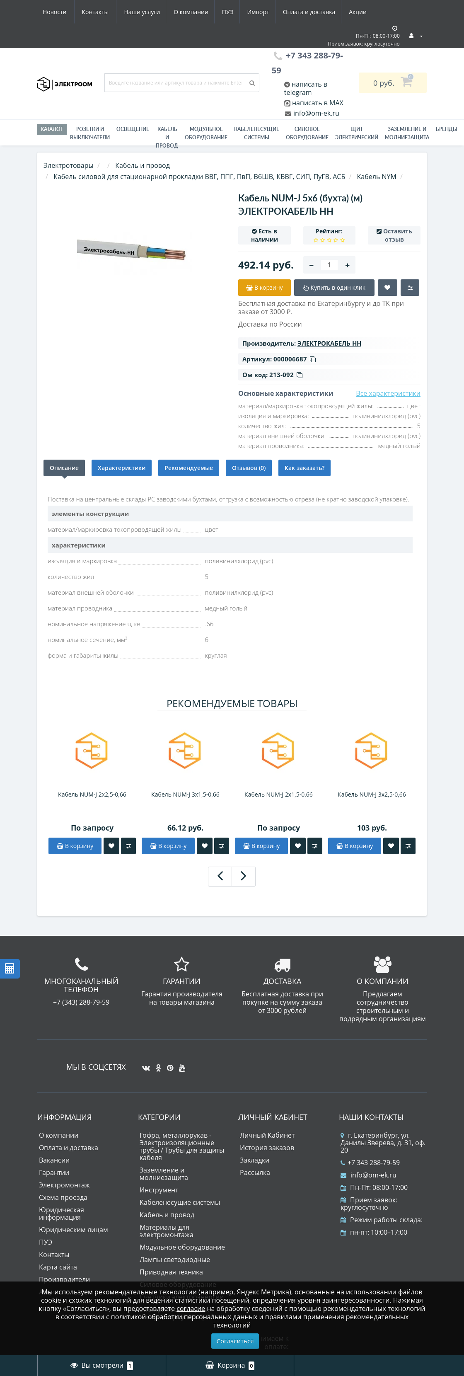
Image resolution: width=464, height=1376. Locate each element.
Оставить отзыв (397, 235)
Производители (64, 1279)
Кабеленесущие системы (256, 133)
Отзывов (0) (249, 468)
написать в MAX (317, 102)
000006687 (294, 359)
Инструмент (159, 1189)
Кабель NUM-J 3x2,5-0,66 (372, 794)
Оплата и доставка (234, 12)
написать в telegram (305, 88)
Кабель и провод (167, 137)
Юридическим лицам (73, 1229)
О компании (111, 12)
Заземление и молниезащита (164, 1173)
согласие (190, 1308)
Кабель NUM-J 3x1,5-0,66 (185, 794)
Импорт (182, 12)
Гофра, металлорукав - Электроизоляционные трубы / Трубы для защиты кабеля (182, 1146)
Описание (64, 468)
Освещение (132, 129)
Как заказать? (304, 468)
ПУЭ (150, 12)
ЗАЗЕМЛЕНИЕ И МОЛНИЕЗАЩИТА (407, 133)
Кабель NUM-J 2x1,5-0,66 (278, 794)
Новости (321, 12)
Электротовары (69, 165)
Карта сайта (58, 1267)
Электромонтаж (64, 1184)
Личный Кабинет (267, 1135)
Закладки (254, 1160)
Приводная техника (171, 1272)
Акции (285, 12)
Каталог (52, 129)
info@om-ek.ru (315, 113)
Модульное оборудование (206, 133)
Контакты (361, 12)
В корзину (75, 846)
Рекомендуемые (188, 468)
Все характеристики (388, 393)
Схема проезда (63, 1197)
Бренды (446, 129)
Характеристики (121, 468)
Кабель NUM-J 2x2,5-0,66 (92, 794)
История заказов (267, 1147)
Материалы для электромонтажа (166, 1231)
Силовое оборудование (307, 133)
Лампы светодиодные (175, 1259)
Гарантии (54, 1172)
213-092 (285, 375)
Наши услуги (61, 12)
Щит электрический (356, 133)
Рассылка (255, 1172)
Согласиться (235, 1341)
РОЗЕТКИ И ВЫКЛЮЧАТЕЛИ (90, 133)
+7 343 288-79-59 (370, 1162)
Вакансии (54, 1160)
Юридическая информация (61, 1213)
